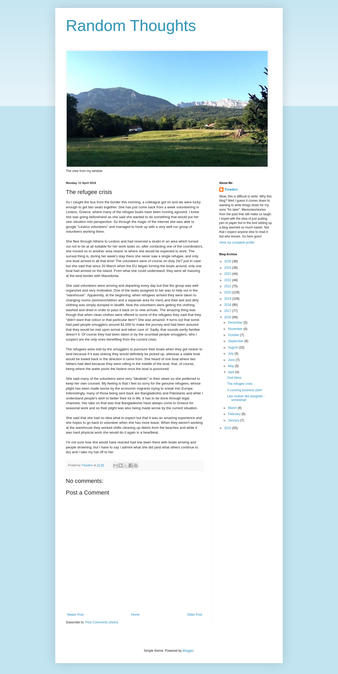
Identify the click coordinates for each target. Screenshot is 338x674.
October (234, 335)
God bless (234, 378)
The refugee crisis (239, 384)
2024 (228, 268)
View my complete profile (236, 242)
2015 (228, 428)
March (233, 408)
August (233, 347)
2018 (228, 305)
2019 (228, 299)
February (234, 414)
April (231, 372)
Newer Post (75, 614)
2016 (228, 317)
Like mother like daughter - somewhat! (246, 398)
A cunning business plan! (244, 390)
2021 (228, 286)
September (236, 341)
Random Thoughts (131, 25)
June (232, 360)
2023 (228, 274)
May (231, 366)
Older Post (194, 614)
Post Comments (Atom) (101, 622)
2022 (228, 280)
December (236, 322)
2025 (228, 261)
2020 (228, 292)
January (234, 420)
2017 (228, 311)
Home (135, 614)
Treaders (231, 189)
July (231, 353)
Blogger (187, 651)
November (236, 329)
